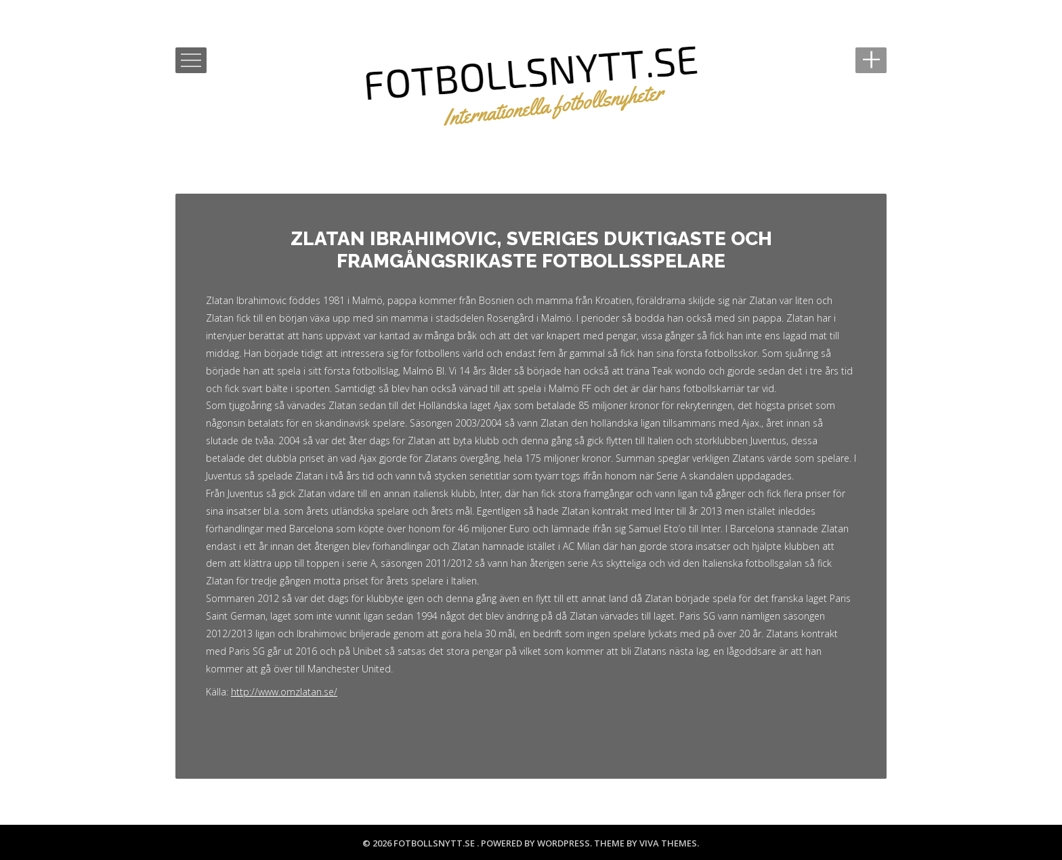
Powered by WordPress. (537, 843)
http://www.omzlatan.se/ (284, 691)
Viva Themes (668, 843)
